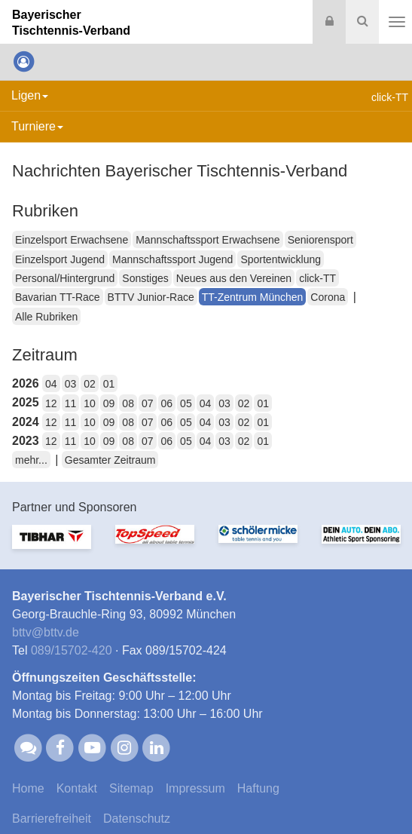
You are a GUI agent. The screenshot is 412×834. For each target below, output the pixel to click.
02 (90, 384)
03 (71, 384)
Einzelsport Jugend (60, 259)
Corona (327, 297)
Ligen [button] (29, 95)
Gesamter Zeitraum (110, 460)
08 (128, 403)
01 (109, 384)
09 (109, 403)
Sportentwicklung (280, 259)
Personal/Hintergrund (64, 278)
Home (28, 788)
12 (51, 403)
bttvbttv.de (45, 632)
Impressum (195, 788)
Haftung (258, 788)
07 (148, 403)
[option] (51, 545)
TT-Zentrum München (253, 297)
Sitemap (131, 788)
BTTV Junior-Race (151, 297)
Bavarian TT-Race (57, 297)
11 (71, 403)
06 (167, 403)
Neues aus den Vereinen (233, 278)
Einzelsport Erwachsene (71, 240)
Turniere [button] (37, 126)
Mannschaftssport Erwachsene (207, 240)
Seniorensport (320, 240)
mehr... (31, 460)
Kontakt (76, 788)
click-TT (317, 278)
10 (90, 403)
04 (51, 384)
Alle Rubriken (46, 317)
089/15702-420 (71, 650)
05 (186, 403)
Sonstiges (145, 278)
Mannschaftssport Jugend (172, 259)
